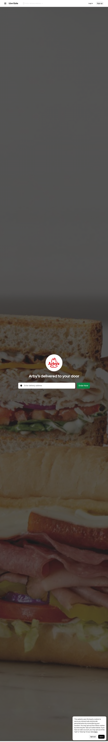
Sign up (100, 3)
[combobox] (48, 386)
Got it (101, 737)
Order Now (83, 385)
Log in (90, 3)
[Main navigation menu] (5, 3)
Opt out (93, 737)
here (95, 732)
